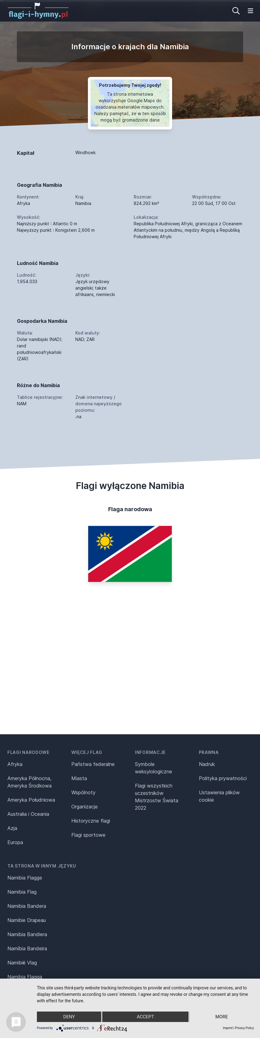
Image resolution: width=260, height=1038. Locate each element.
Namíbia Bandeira (27, 948)
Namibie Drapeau (26, 920)
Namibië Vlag (22, 963)
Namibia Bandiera (27, 934)
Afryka (14, 764)
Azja (12, 828)
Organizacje (84, 807)
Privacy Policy (244, 1028)
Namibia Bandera (26, 906)
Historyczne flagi (90, 821)
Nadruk (207, 764)
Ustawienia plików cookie (219, 796)
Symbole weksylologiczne (153, 768)
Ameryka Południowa (31, 800)
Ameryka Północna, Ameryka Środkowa (29, 782)
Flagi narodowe (28, 752)
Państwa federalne (93, 764)
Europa (15, 842)
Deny (69, 1017)
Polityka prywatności (223, 778)
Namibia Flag (22, 892)
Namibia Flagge (24, 878)
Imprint (228, 1028)
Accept (145, 1017)
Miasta (79, 778)
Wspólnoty (83, 792)
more (221, 1017)
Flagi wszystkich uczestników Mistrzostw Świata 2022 (156, 797)
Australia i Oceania (28, 814)
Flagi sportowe (88, 835)
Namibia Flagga (24, 977)
